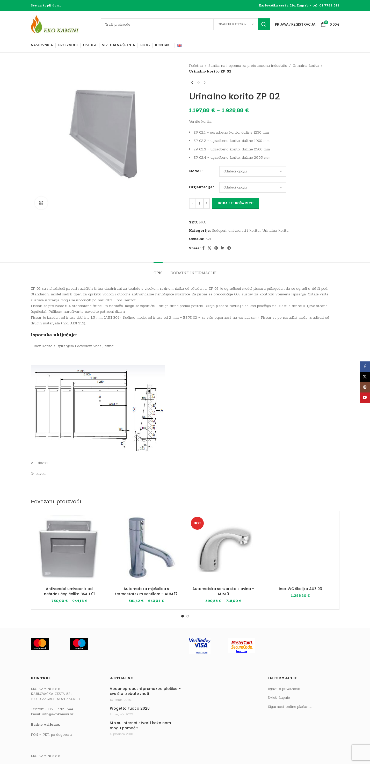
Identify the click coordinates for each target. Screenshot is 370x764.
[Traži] (185, 24)
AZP (208, 239)
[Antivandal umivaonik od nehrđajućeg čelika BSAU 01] (69, 549)
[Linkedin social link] (223, 248)
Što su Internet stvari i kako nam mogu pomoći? (140, 726)
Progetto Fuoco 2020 (130, 708)
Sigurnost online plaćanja (289, 706)
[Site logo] (63, 24)
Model (195, 171)
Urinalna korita (306, 65)
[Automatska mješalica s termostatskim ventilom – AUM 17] (146, 549)
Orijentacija (200, 187)
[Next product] (204, 83)
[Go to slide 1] (182, 616)
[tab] (158, 270)
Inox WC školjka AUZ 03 (300, 588)
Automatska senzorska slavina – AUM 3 (223, 591)
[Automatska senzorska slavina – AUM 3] (223, 549)
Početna (196, 65)
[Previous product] (192, 83)
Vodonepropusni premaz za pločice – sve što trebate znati (145, 691)
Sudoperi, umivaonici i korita (235, 230)
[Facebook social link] (203, 248)
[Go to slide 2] (187, 616)
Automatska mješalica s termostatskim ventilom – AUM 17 (146, 591)
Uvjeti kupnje (279, 697)
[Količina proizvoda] (199, 203)
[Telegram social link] (229, 248)
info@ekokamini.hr (58, 714)
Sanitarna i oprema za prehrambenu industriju (247, 65)
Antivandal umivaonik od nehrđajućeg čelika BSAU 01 (69, 591)
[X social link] (209, 248)
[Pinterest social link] (216, 248)
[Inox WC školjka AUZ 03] (300, 549)
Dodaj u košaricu (235, 203)
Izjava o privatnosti (284, 689)
